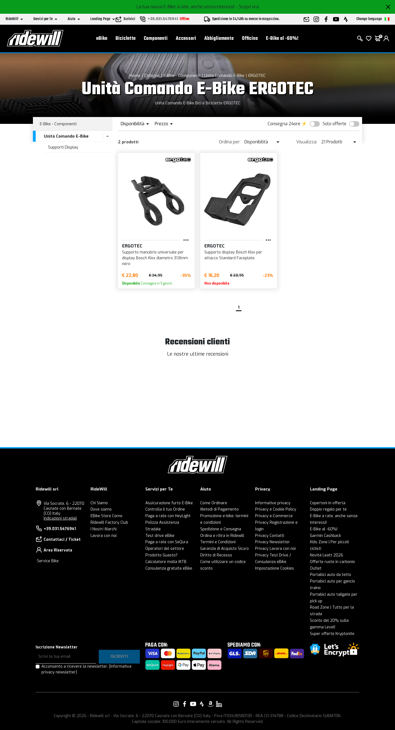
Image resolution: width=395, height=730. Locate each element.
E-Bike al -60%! (282, 39)
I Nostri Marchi (104, 529)
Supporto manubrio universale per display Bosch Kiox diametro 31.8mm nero (155, 258)
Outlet (315, 568)
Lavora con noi (104, 535)
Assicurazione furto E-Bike (169, 503)
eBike (101, 39)
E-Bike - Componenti (181, 75)
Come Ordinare (213, 503)
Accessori (186, 39)
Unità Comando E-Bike (224, 75)
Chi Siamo (99, 503)
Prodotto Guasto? (161, 555)
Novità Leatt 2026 (326, 555)
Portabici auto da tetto (330, 574)
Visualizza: (306, 142)
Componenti (156, 39)
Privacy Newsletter (272, 542)
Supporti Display (63, 147)
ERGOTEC (257, 75)
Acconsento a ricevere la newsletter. (86, 669)
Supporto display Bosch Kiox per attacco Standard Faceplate (233, 255)
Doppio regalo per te (328, 509)
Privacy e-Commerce (274, 516)
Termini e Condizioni (218, 542)
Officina (250, 39)
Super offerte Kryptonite (332, 633)
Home (134, 75)
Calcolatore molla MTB (166, 561)
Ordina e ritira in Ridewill (222, 535)
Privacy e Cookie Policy (275, 509)
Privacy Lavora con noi (275, 548)
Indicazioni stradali (60, 518)
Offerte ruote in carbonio (332, 561)
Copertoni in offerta (327, 503)
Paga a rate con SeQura (166, 542)
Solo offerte (334, 124)
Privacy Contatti (269, 535)
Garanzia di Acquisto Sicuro (224, 548)
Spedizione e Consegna (220, 529)
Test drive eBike (159, 535)
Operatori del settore (164, 548)
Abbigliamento (219, 39)
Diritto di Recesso (216, 555)
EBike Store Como (106, 516)
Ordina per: (229, 142)
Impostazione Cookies (274, 568)
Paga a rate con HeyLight (168, 516)
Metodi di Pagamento (219, 509)
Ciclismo (152, 75)
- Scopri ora (247, 7)
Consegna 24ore (284, 124)
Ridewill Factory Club (109, 522)
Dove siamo (101, 509)
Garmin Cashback (325, 535)
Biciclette (125, 39)
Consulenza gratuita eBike (168, 568)
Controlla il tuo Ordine (165, 509)
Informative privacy (272, 503)
